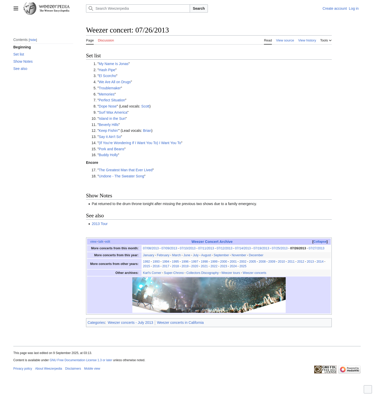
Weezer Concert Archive (212, 242)
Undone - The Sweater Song (121, 176)
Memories (106, 94)
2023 (223, 266)
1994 (165, 261)
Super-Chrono (174, 273)
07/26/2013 (298, 248)
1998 (204, 261)
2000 (223, 261)
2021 (204, 266)
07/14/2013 (243, 248)
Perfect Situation (112, 100)
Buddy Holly (108, 155)
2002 (242, 261)
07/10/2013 (188, 248)
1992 (146, 261)
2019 (184, 266)
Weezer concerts (254, 273)
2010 (281, 261)
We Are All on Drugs (115, 82)
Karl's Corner (152, 273)
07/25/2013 (280, 248)
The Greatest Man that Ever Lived (126, 170)
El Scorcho (107, 76)
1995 (175, 261)
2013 (310, 261)
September (221, 255)
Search (199, 8)
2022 (213, 266)
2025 (242, 266)
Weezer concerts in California (180, 322)
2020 (194, 266)
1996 (184, 261)
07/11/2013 (206, 248)
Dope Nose (108, 106)
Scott (145, 106)
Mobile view (92, 368)
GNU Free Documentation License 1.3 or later (81, 360)
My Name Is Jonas (114, 64)
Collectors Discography (202, 273)
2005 (252, 261)
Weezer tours (230, 273)
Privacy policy (22, 368)
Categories (96, 322)
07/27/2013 (317, 248)
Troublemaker (110, 88)
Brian (147, 131)
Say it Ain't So (110, 137)
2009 (271, 261)
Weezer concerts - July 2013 (130, 322)
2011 (290, 261)
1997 (194, 261)
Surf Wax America (113, 112)
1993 (156, 261)
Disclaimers (73, 368)
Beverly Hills (109, 125)
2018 (175, 266)
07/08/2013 (151, 248)
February (163, 255)
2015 (146, 266)
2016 (156, 266)
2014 (319, 261)
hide (33, 40)
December (256, 255)
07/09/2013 (169, 248)
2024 (233, 266)
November (239, 255)
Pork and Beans (111, 149)
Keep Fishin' (109, 131)
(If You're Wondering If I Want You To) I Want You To (140, 143)
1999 (213, 261)
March (176, 255)
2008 (262, 261)
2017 (165, 266)
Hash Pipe (107, 70)
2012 (300, 261)
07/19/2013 (261, 248)
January (148, 255)
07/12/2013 (224, 248)
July (196, 255)
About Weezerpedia (48, 368)
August (206, 255)
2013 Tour (100, 224)
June (187, 255)
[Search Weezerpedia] (138, 8)
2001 (233, 261)
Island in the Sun (112, 118)
